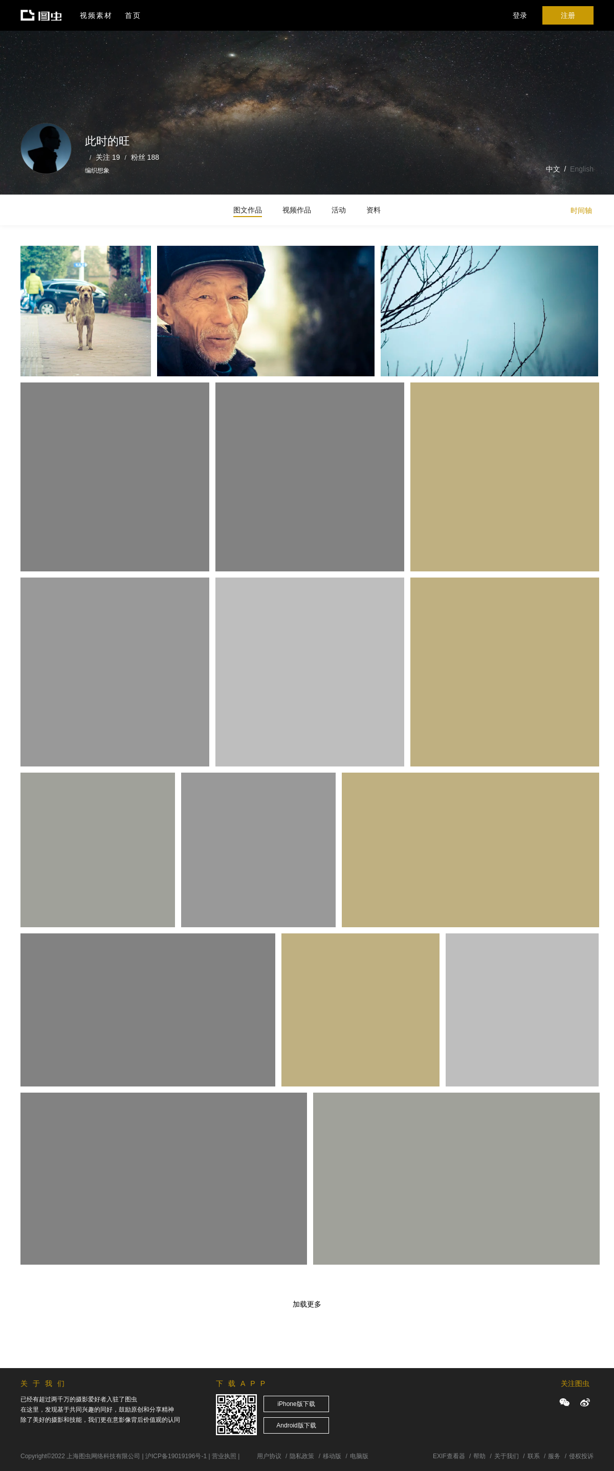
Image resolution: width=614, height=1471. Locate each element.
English (582, 169)
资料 (373, 210)
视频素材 (96, 15)
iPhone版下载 (296, 1404)
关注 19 (108, 157)
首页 (133, 15)
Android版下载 (296, 1425)
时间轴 (581, 210)
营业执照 (224, 1456)
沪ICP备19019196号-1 (176, 1456)
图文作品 (247, 210)
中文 (553, 169)
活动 (339, 210)
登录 (520, 15)
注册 (568, 15)
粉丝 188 (145, 157)
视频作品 (296, 210)
